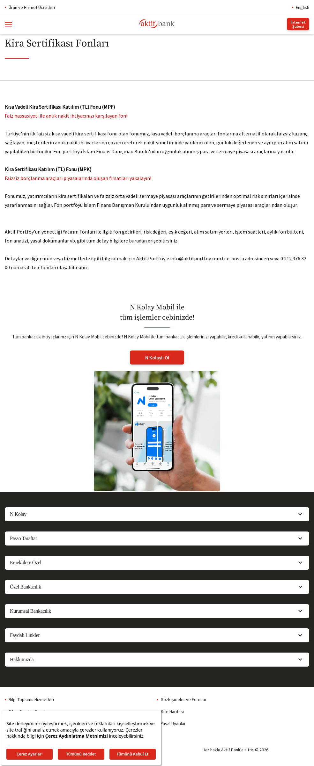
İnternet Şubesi (298, 24)
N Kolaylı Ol (157, 358)
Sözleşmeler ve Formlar (183, 699)
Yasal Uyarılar (173, 723)
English (302, 7)
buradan (138, 240)
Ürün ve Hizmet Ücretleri (32, 7)
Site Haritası (172, 711)
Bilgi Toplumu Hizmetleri (31, 699)
